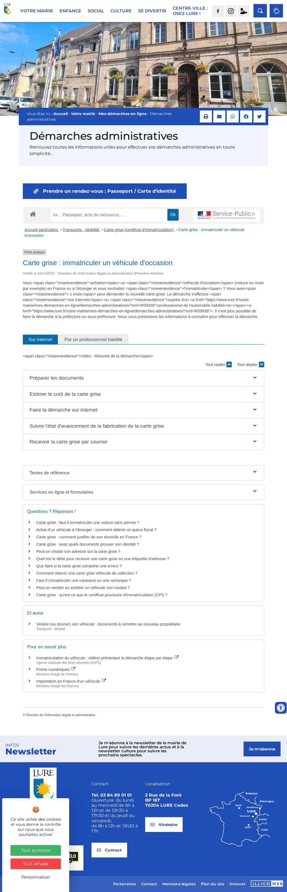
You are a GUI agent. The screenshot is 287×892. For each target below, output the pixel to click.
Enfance (70, 10)
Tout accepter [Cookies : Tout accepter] (36, 850)
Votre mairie (36, 10)
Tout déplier (250, 364)
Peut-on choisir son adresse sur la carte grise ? (78, 551)
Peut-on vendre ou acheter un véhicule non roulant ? (83, 587)
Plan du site (212, 884)
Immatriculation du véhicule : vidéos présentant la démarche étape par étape (107, 658)
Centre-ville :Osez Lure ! (190, 11)
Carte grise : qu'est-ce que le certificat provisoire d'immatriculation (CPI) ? (101, 595)
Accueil (60, 114)
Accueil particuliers (42, 229)
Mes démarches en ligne (122, 114)
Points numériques (55, 669)
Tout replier (218, 364)
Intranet (237, 884)
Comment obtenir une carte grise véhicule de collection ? (87, 573)
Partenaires (124, 884)
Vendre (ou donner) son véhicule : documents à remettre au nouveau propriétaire (108, 624)
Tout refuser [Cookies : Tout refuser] (36, 863)
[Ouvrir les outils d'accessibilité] (281, 708)
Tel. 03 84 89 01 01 (111, 795)
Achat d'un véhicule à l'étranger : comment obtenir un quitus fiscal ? (96, 529)
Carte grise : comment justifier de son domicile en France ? (88, 537)
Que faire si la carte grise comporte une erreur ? (79, 566)
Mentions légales (179, 884)
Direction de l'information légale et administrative (60, 715)
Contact (149, 884)
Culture (121, 10)
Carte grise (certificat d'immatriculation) (139, 229)
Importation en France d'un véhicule (71, 681)
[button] (206, 116)
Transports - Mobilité (81, 229)
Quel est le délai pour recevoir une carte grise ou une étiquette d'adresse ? (102, 558)
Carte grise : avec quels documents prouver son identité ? (88, 544)
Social (96, 10)
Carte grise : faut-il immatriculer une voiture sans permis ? (87, 522)
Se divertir (152, 10)
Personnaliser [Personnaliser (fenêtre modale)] (35, 877)
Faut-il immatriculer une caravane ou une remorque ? (83, 580)
